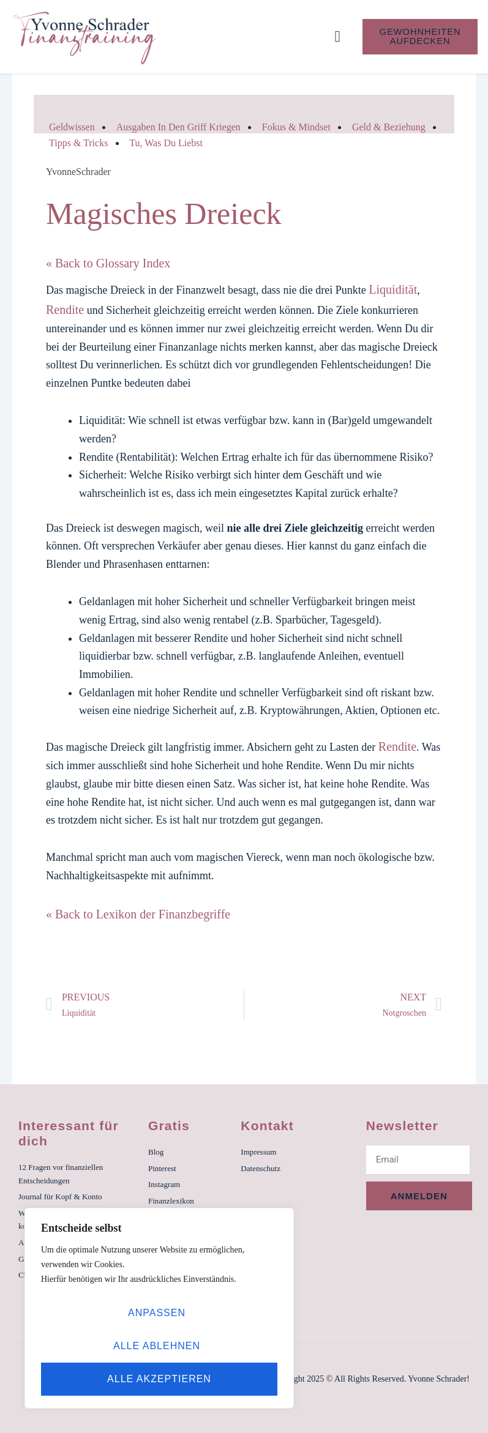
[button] (337, 36)
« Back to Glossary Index (108, 263)
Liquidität (393, 289)
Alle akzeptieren (159, 1379)
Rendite (65, 309)
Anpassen (157, 1313)
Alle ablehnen (156, 1346)
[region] (159, 1308)
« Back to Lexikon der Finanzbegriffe (138, 914)
